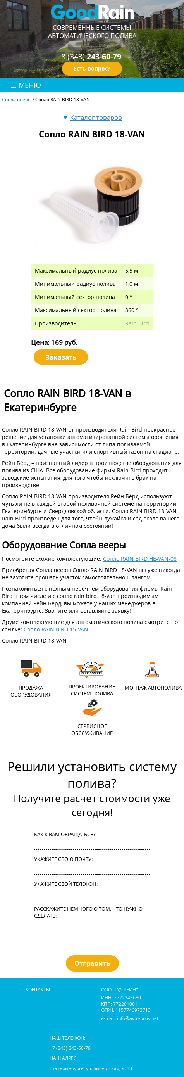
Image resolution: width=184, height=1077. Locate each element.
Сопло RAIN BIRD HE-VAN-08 (140, 558)
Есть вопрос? (92, 69)
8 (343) (91, 56)
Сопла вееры (16, 99)
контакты (38, 989)
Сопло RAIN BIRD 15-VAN (56, 629)
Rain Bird (137, 323)
